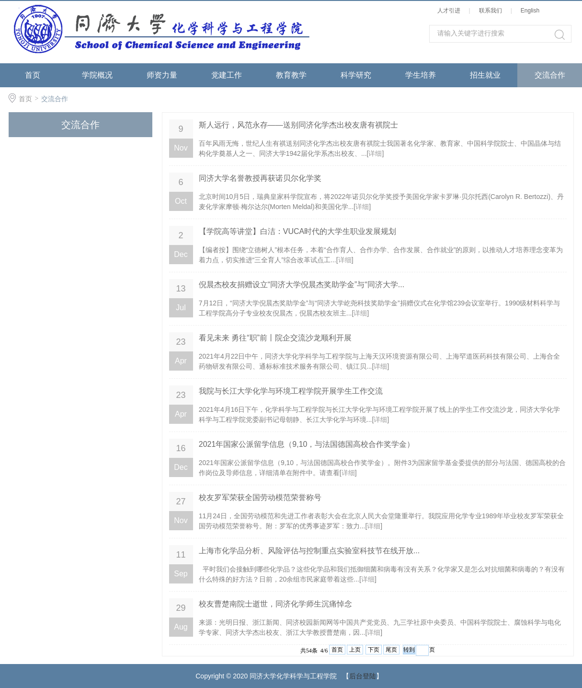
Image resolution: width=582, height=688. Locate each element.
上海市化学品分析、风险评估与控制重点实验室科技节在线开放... (309, 551)
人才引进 (450, 10)
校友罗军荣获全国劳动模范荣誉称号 (260, 497)
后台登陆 (362, 676)
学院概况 (97, 75)
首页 (32, 75)
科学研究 (356, 75)
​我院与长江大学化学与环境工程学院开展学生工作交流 (291, 391)
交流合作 (550, 75)
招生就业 (485, 75)
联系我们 (492, 10)
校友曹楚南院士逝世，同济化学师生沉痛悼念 (275, 604)
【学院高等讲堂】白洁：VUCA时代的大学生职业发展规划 (297, 231)
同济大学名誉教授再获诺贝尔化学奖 (260, 178)
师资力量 (162, 75)
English (532, 10)
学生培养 (420, 75)
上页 (355, 649)
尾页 (391, 649)
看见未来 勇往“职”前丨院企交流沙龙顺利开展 (275, 338)
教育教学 (291, 75)
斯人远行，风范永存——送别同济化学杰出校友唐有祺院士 (298, 125)
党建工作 (226, 75)
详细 (375, 153)
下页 (373, 649)
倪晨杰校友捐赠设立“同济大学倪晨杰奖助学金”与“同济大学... (301, 284)
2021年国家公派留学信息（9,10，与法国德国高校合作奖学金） (307, 444)
